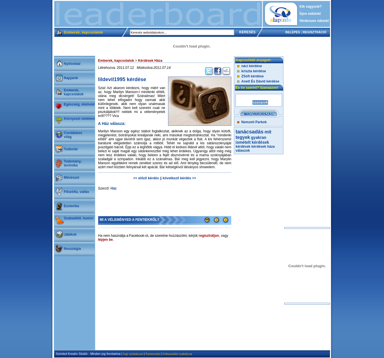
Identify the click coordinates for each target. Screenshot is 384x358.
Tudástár (71, 149)
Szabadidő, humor (78, 218)
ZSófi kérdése (252, 76)
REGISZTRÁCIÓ (314, 32)
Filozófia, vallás (76, 192)
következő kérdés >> (179, 178)
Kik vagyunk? (311, 7)
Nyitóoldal (72, 64)
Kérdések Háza (150, 61)
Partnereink (153, 353)
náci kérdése (251, 66)
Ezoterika (71, 206)
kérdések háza (263, 147)
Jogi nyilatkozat (133, 353)
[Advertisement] (158, 14)
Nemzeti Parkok (254, 122)
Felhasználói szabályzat (177, 353)
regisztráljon (209, 236)
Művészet (71, 178)
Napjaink (71, 78)
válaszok (243, 151)
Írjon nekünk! (310, 14)
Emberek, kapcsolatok (73, 92)
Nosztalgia (72, 249)
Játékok (70, 234)
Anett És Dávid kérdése (260, 81)
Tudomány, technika (72, 163)
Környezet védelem (79, 119)
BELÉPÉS (292, 32)
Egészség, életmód (79, 104)
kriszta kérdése (253, 71)
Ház (114, 188)
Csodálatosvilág (73, 135)
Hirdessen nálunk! (314, 21)
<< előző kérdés (146, 178)
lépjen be (105, 240)
